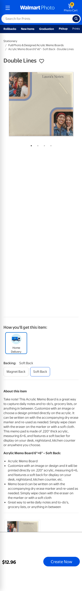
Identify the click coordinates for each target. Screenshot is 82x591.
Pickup (63, 28)
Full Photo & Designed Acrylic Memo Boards (36, 45)
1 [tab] (30, 145)
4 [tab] (50, 145)
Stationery (10, 41)
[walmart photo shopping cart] (71, 7)
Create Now (61, 561)
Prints (76, 28)
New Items (27, 28)
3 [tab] (43, 145)
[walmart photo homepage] (37, 7)
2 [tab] (37, 145)
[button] (42, 61)
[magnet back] (15, 371)
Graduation (46, 28)
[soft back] (40, 371)
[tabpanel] (41, 104)
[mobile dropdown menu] (7, 7)
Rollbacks (9, 28)
